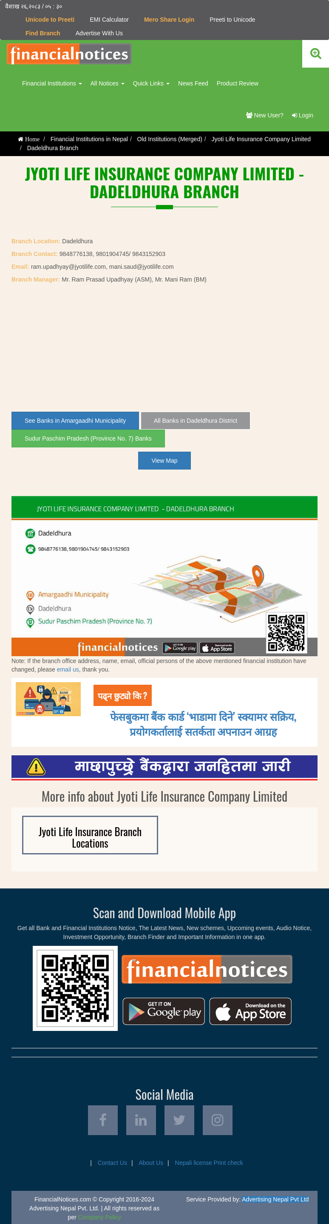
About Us (151, 1162)
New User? (265, 115)
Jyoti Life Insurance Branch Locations (90, 837)
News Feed (193, 83)
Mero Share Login (169, 19)
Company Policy (99, 1217)
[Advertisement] (164, 347)
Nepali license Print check (209, 1162)
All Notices (108, 83)
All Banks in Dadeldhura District (195, 420)
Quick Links (151, 83)
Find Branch (43, 33)
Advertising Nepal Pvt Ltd (275, 1199)
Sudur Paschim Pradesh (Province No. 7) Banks (88, 438)
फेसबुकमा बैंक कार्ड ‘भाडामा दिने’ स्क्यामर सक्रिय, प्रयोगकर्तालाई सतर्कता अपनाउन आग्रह (203, 723)
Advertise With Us (99, 33)
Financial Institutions (52, 83)
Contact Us (112, 1162)
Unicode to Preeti (50, 19)
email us (68, 669)
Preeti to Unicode (232, 19)
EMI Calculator (109, 19)
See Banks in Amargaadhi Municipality (75, 420)
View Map (164, 460)
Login (302, 115)
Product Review (237, 83)
